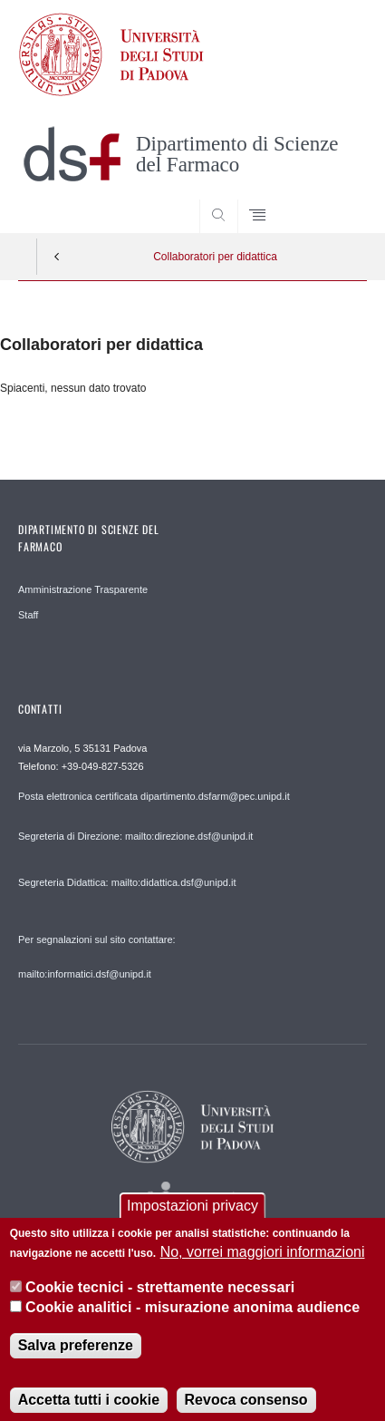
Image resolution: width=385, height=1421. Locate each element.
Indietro (57, 256)
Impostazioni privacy (192, 1219)
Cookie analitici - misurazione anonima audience (192, 1321)
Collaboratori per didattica (215, 256)
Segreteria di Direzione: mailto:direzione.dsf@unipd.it (135, 836)
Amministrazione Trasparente (83, 589)
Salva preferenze (75, 1358)
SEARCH (334, 198)
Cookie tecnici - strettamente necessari (159, 1300)
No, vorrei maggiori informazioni (262, 1265)
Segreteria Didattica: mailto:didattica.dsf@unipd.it (127, 882)
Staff (28, 614)
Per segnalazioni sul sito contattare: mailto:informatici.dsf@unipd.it (97, 957)
